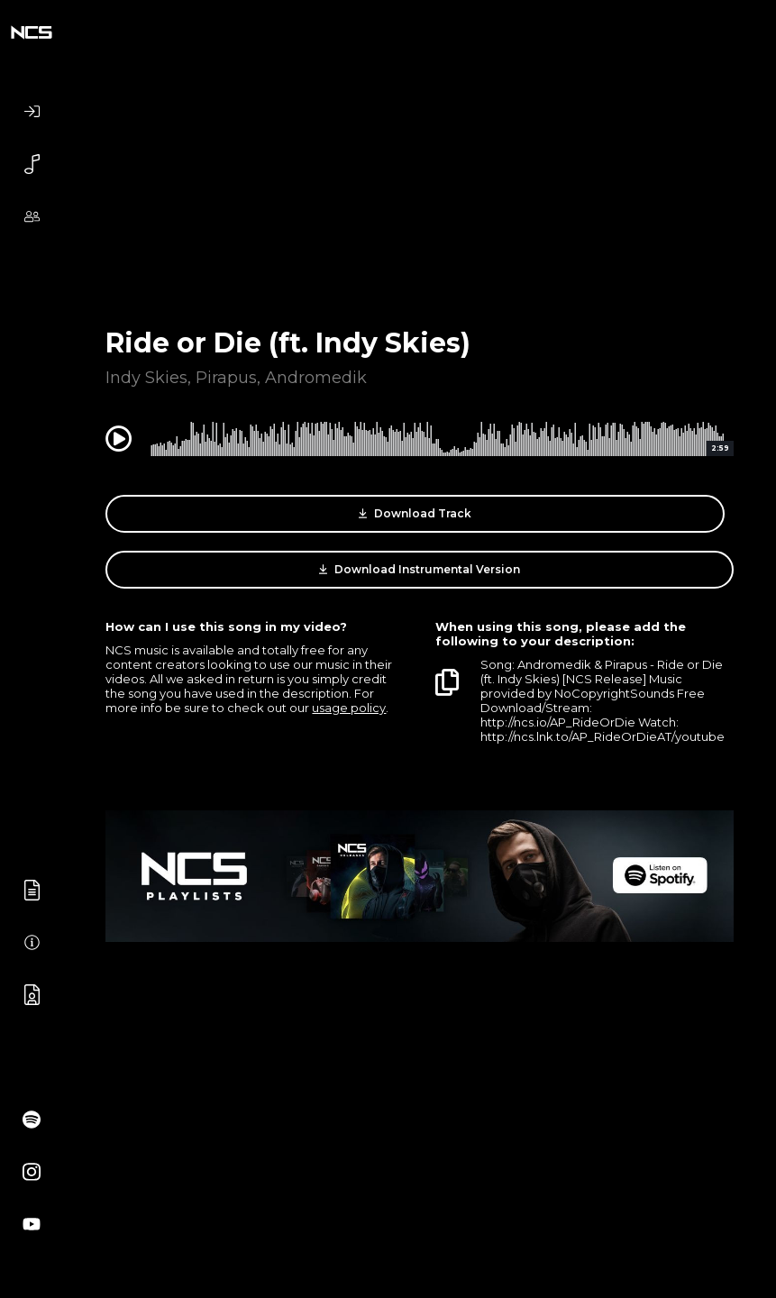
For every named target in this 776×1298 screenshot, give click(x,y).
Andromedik (316, 378)
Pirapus (226, 378)
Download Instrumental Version (419, 570)
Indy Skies (146, 378)
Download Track (415, 514)
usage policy (349, 707)
